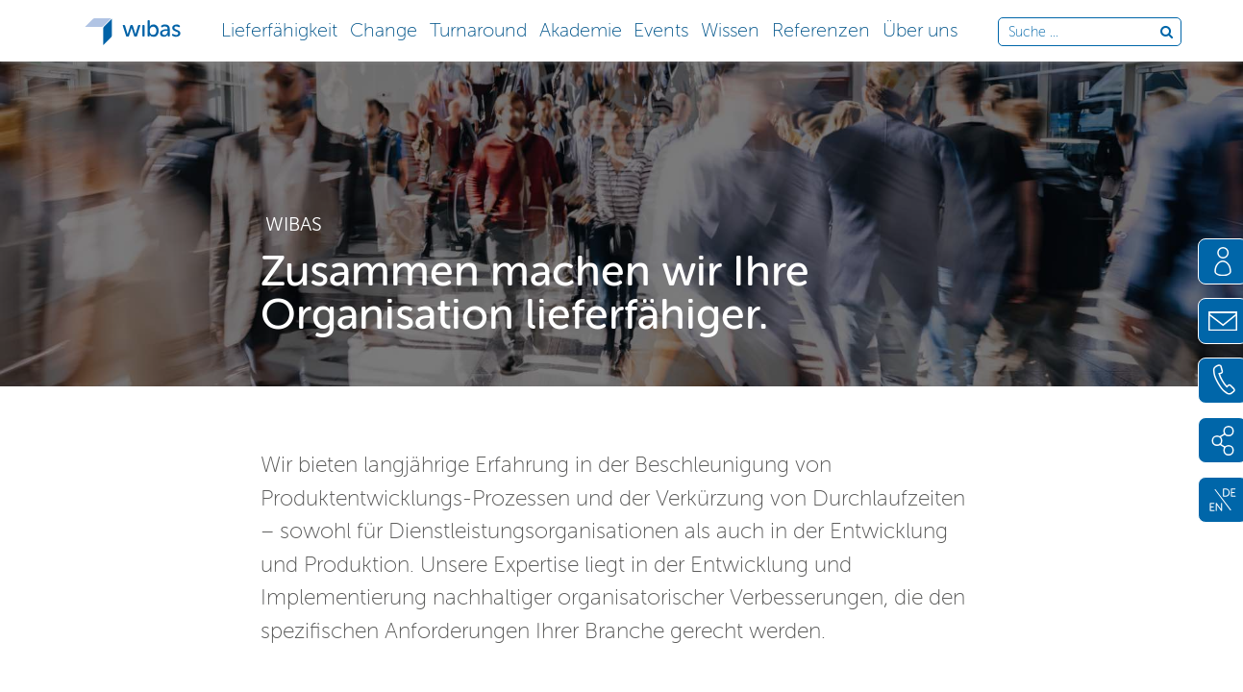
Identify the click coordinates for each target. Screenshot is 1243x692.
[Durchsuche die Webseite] (1084, 32)
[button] (279, 28)
